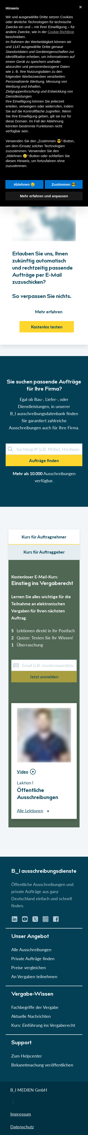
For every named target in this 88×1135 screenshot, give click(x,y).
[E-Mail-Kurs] (44, 665)
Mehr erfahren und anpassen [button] (44, 196)
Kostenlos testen (46, 326)
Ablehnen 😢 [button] (24, 184)
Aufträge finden (44, 460)
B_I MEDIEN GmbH (28, 1089)
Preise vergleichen (28, 967)
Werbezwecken (34, 76)
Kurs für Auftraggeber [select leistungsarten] (44, 552)
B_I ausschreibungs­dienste (44, 871)
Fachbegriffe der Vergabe (34, 1007)
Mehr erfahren (48, 311)
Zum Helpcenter (26, 1055)
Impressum (20, 1114)
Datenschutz (22, 1126)
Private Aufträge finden (32, 958)
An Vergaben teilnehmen (34, 976)
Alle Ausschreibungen (31, 949)
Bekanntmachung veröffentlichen (42, 1064)
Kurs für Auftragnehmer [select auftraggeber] (44, 536)
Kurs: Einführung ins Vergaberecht (43, 1025)
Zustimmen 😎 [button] (64, 184)
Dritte (46, 47)
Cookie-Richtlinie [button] (61, 32)
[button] (44, 447)
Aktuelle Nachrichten (31, 1016)
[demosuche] (44, 449)
